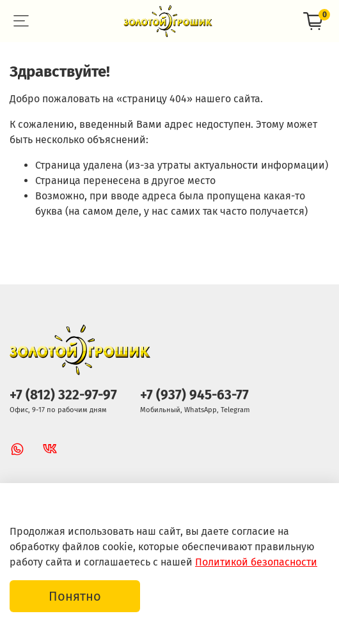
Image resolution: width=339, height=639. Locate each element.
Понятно (75, 596)
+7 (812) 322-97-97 (63, 395)
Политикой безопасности (256, 562)
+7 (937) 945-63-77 (194, 395)
